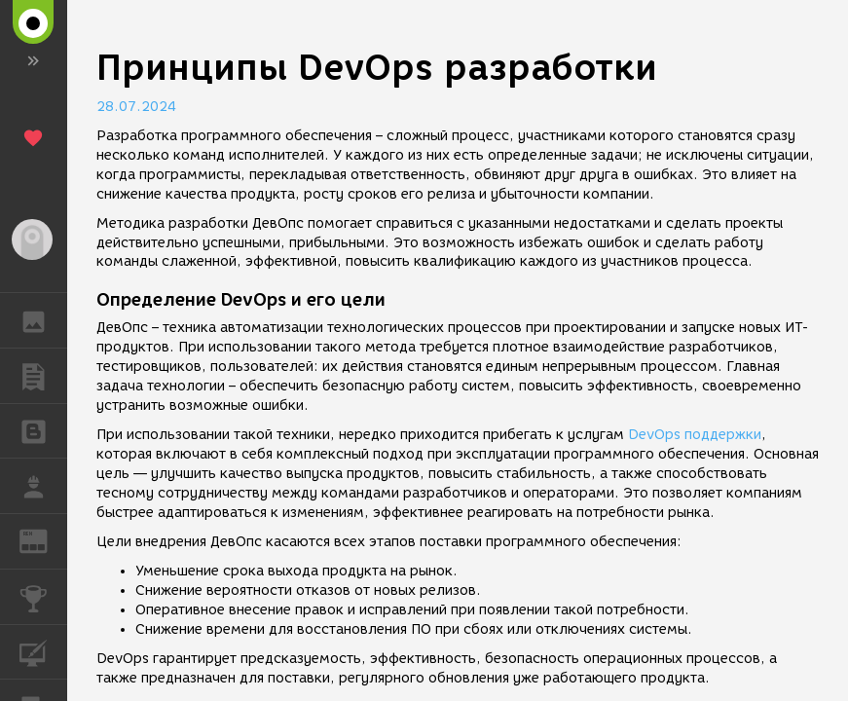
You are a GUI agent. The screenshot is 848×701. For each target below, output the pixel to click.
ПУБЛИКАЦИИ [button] (43, 376)
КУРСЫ (43, 651)
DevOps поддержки (694, 434)
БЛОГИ (43, 430)
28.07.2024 (136, 106)
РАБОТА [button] (43, 486)
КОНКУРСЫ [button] (43, 597)
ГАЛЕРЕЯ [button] (43, 320)
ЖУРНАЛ (43, 540)
